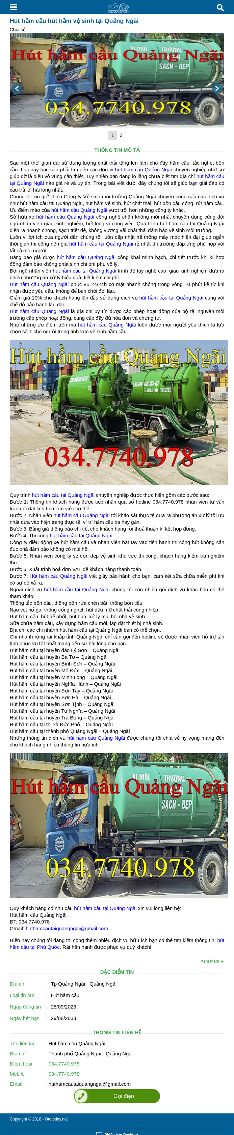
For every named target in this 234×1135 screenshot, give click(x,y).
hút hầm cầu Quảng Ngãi (143, 169)
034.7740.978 (64, 1064)
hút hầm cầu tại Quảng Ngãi (101, 244)
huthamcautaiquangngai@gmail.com (67, 928)
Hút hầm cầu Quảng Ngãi (39, 284)
